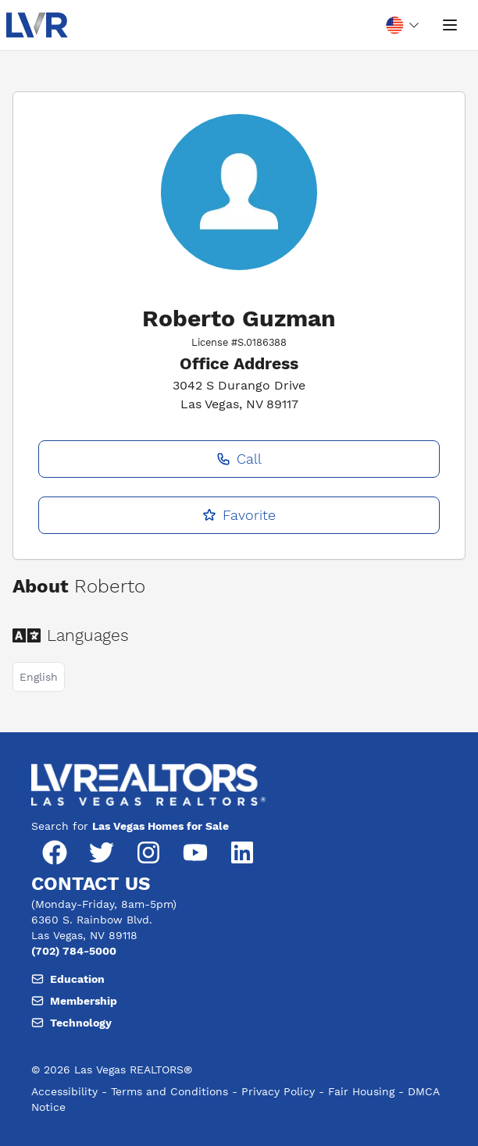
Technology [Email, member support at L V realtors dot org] (71, 1022)
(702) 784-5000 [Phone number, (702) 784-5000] (73, 951)
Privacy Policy (278, 1091)
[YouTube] (195, 852)
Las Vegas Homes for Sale (160, 826)
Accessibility (64, 1091)
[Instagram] (148, 852)
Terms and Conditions (169, 1091)
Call (239, 458)
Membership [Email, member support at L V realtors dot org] (74, 1001)
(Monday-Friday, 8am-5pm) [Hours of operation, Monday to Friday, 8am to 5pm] (104, 904)
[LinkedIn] (242, 852)
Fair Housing (361, 1091)
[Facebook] (54, 852)
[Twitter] (101, 852)
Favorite (239, 515)
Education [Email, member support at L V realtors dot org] (68, 979)
